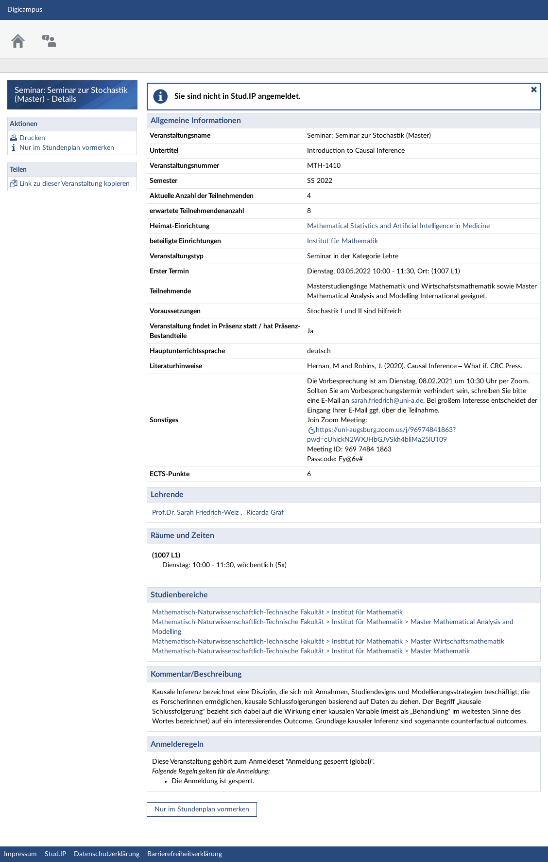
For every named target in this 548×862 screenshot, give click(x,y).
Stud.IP (55, 854)
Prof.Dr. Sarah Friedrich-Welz (196, 512)
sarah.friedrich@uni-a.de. (388, 400)
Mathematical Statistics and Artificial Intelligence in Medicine (398, 226)
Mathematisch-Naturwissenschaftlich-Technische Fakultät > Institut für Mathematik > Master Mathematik (311, 651)
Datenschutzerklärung (106, 854)
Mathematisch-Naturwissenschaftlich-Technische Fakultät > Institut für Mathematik (277, 612)
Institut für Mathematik (342, 241)
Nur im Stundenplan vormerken (66, 147)
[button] (534, 89)
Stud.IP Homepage (510, 33)
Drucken (32, 138)
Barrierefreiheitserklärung (184, 854)
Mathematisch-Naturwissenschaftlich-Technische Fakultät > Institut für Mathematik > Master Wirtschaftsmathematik (328, 641)
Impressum (20, 854)
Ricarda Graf (265, 512)
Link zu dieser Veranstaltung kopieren (74, 183)
